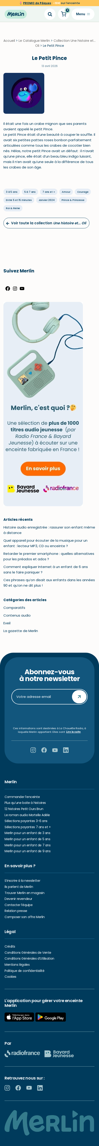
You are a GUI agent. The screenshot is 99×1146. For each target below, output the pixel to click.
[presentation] (49, 716)
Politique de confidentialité (24, 970)
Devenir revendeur (18, 899)
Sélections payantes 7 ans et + (28, 827)
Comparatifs (14, 608)
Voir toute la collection (46, 224)
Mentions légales (17, 964)
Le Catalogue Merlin (34, 41)
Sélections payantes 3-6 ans (26, 821)
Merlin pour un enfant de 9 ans (27, 851)
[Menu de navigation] (83, 14)
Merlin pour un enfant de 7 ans (27, 845)
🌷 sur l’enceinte (49, 3)
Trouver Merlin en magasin (25, 893)
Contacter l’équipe (18, 905)
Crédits (10, 946)
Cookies (10, 976)
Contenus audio (17, 616)
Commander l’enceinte (22, 797)
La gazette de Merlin (20, 632)
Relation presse (16, 911)
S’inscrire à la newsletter (22, 881)
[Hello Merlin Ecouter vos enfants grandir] (15, 14)
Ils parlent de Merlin (19, 886)
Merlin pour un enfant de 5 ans (27, 839)
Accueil (9, 41)
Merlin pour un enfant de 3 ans (27, 833)
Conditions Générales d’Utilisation (29, 958)
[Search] (50, 14)
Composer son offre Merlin (25, 917)
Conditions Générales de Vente (28, 952)
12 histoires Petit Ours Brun (24, 809)
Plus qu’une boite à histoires (25, 803)
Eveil (6, 624)
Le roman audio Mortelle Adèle (27, 815)
